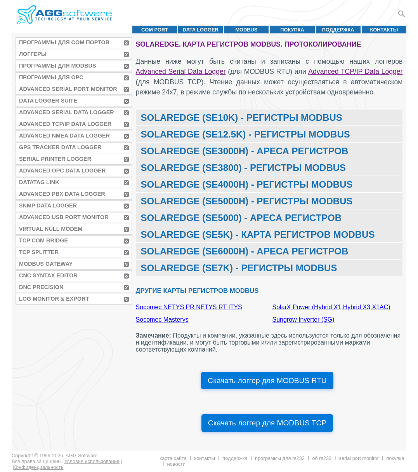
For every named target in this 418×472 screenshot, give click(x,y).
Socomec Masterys (162, 319)
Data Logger (201, 30)
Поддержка (338, 30)
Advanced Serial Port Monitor (68, 89)
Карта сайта (173, 458)
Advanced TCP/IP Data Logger (65, 124)
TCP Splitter (39, 252)
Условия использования (92, 461)
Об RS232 (321, 458)
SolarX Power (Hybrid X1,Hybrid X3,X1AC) (331, 307)
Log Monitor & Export (54, 299)
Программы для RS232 (280, 458)
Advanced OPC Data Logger (62, 170)
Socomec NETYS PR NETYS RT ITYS (189, 307)
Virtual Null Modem (50, 229)
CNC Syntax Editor (48, 275)
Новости (176, 464)
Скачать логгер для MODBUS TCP (267, 423)
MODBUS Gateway (46, 264)
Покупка (292, 30)
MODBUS (246, 30)
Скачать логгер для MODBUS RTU (267, 380)
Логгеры (33, 54)
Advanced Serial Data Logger (66, 112)
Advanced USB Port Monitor (64, 217)
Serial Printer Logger (55, 159)
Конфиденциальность (38, 467)
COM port (154, 30)
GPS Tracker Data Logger (60, 147)
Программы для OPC (51, 77)
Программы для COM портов (64, 42)
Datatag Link (39, 182)
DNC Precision (41, 287)
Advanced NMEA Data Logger (64, 135)
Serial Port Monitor (359, 458)
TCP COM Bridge (43, 240)
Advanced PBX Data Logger (62, 194)
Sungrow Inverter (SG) (303, 319)
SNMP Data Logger (48, 205)
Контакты (384, 30)
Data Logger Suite (48, 101)
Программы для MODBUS (57, 66)
